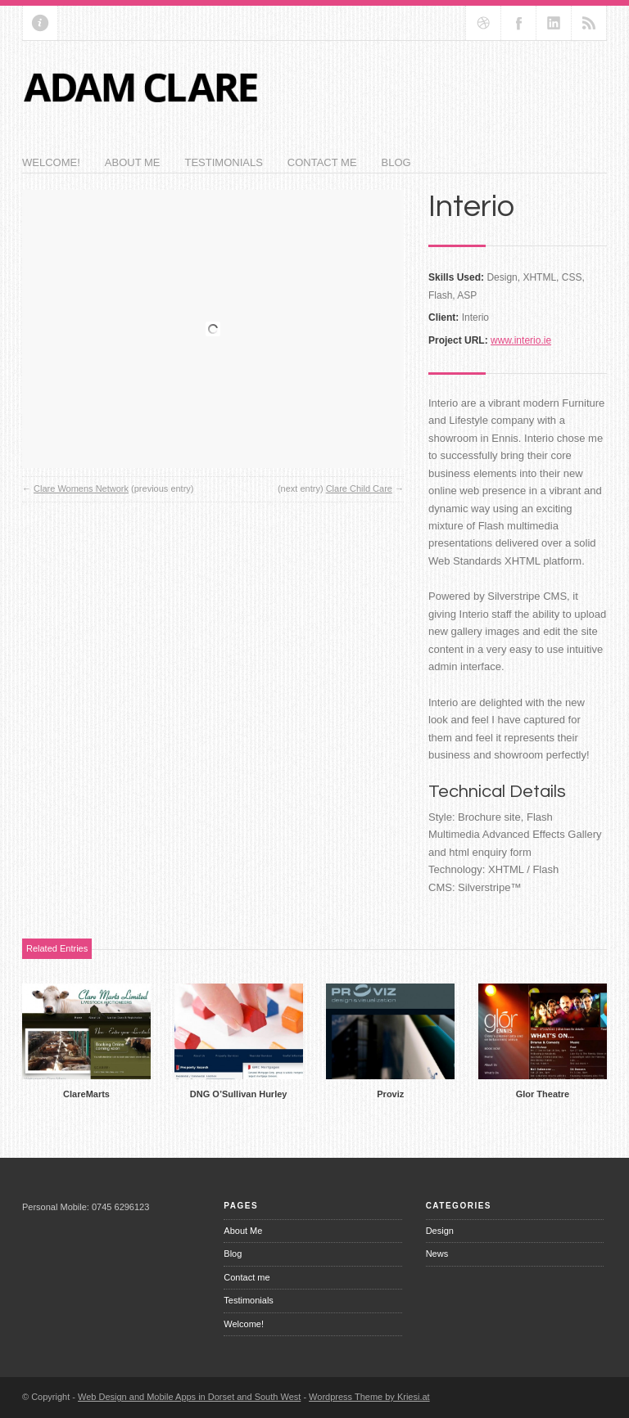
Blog (396, 162)
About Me (133, 162)
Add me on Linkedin (553, 23)
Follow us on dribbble (483, 23)
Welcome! (51, 162)
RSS (589, 23)
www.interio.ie (521, 340)
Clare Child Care (359, 488)
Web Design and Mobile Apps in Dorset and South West (189, 1397)
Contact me (322, 162)
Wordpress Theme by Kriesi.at (369, 1397)
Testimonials (223, 162)
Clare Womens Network (81, 488)
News (437, 1253)
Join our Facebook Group (518, 23)
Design (440, 1231)
